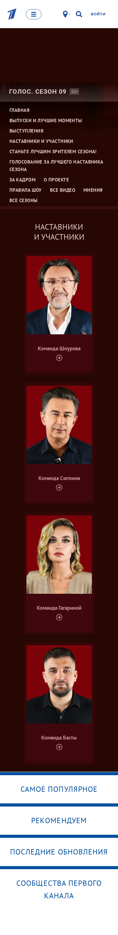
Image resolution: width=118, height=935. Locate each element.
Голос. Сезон (37, 91)
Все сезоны (23, 200)
